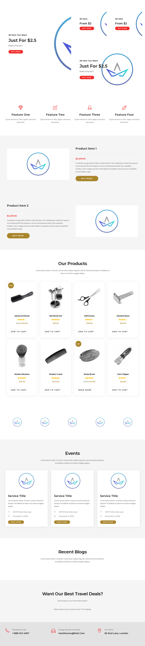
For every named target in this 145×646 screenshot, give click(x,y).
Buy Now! (87, 178)
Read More (16, 521)
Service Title (17, 495)
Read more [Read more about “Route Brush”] (84, 389)
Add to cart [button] (19, 331)
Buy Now (15, 55)
